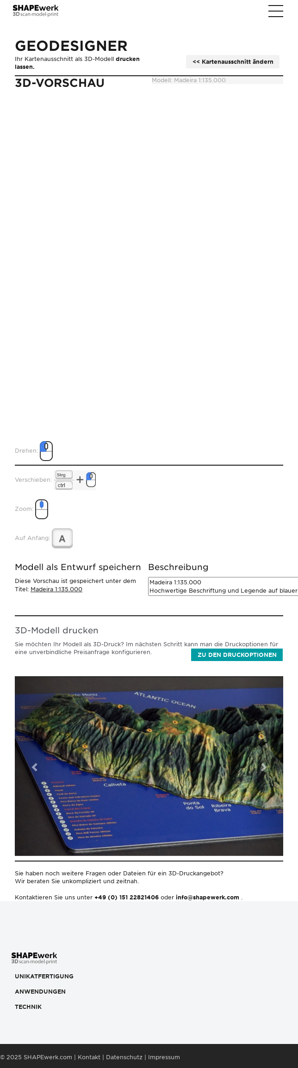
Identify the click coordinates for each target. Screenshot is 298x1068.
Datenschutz (124, 1057)
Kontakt (89, 1057)
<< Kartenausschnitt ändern (232, 61)
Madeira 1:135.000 (56, 589)
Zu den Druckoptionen (237, 654)
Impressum (164, 1057)
